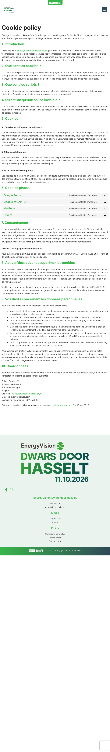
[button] (104, 9)
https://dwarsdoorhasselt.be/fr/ (32, 50)
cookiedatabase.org (61, 405)
